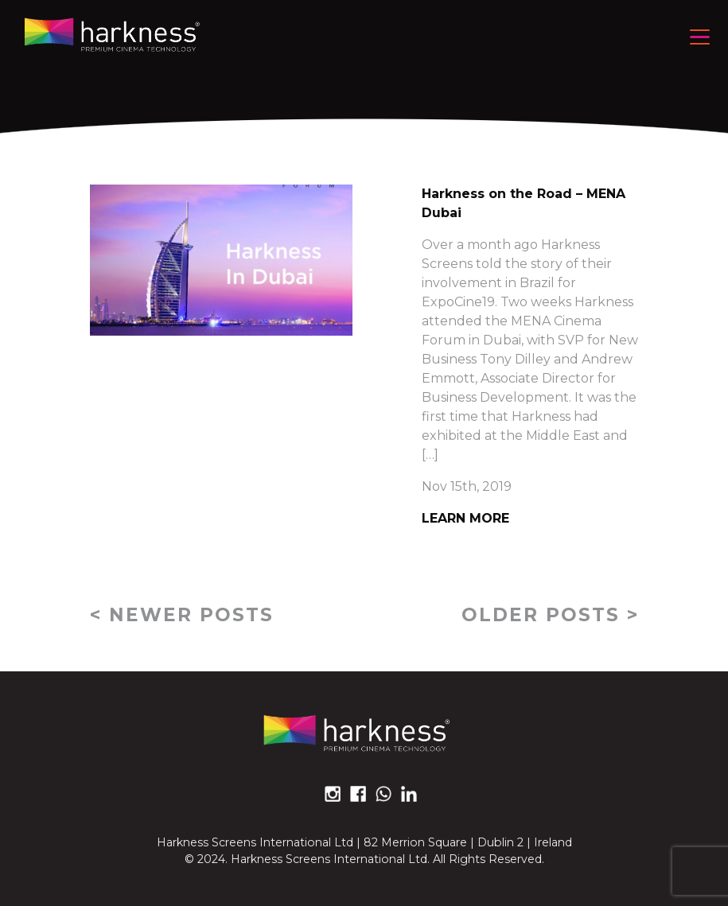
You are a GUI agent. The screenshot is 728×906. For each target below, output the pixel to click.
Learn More (465, 518)
